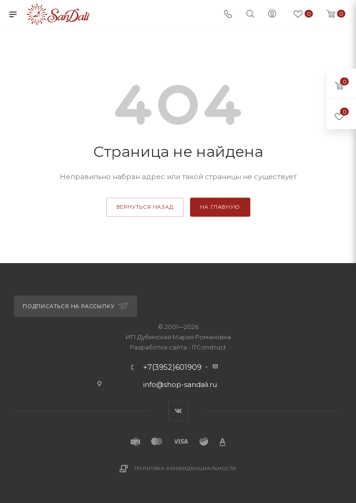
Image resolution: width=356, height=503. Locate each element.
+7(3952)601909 (172, 367)
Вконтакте (178, 411)
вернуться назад (144, 207)
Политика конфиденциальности (185, 468)
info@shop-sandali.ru (180, 384)
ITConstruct (209, 347)
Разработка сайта (158, 347)
